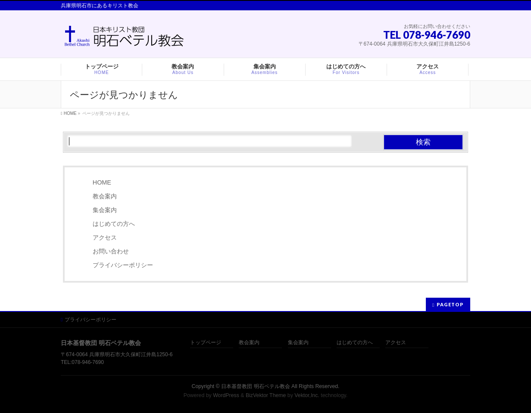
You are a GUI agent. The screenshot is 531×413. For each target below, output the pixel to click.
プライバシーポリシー (123, 265)
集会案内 (105, 209)
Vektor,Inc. (306, 395)
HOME (102, 182)
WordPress (226, 395)
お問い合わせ (111, 251)
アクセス (105, 237)
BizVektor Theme (266, 395)
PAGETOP (450, 304)
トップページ (205, 342)
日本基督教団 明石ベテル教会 (255, 386)
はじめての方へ (114, 223)
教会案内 (105, 196)
